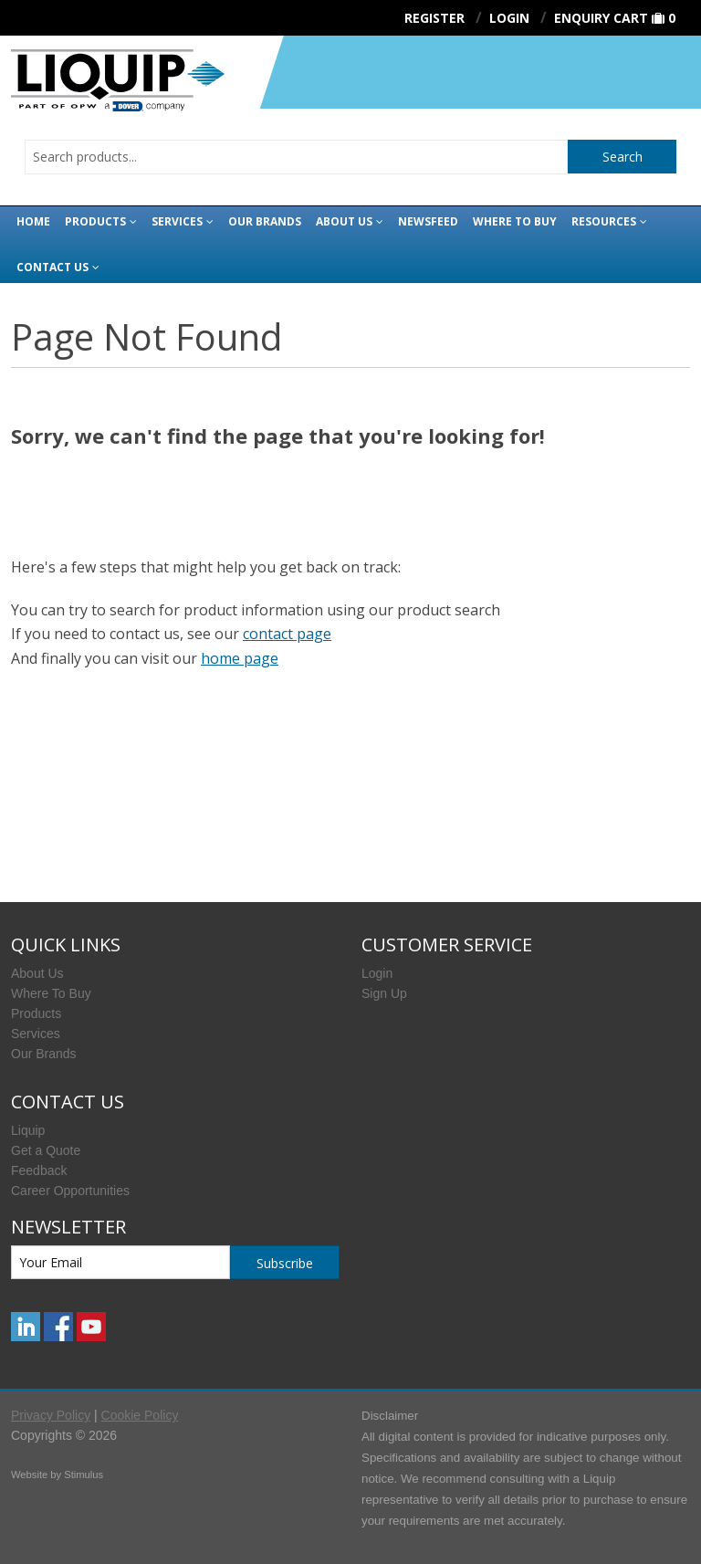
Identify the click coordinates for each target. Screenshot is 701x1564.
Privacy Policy (50, 1415)
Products (95, 221)
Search (622, 156)
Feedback (39, 1170)
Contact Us (52, 267)
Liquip (28, 1130)
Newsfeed (428, 221)
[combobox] (296, 157)
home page (239, 658)
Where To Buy (51, 993)
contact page (287, 634)
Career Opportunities (70, 1190)
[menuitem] (175, 973)
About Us (344, 221)
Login (376, 973)
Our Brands (264, 221)
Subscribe (284, 1263)
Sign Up (384, 993)
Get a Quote (45, 1150)
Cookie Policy (140, 1415)
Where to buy (515, 221)
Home (33, 221)
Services (177, 221)
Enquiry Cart (601, 17)
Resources (603, 221)
